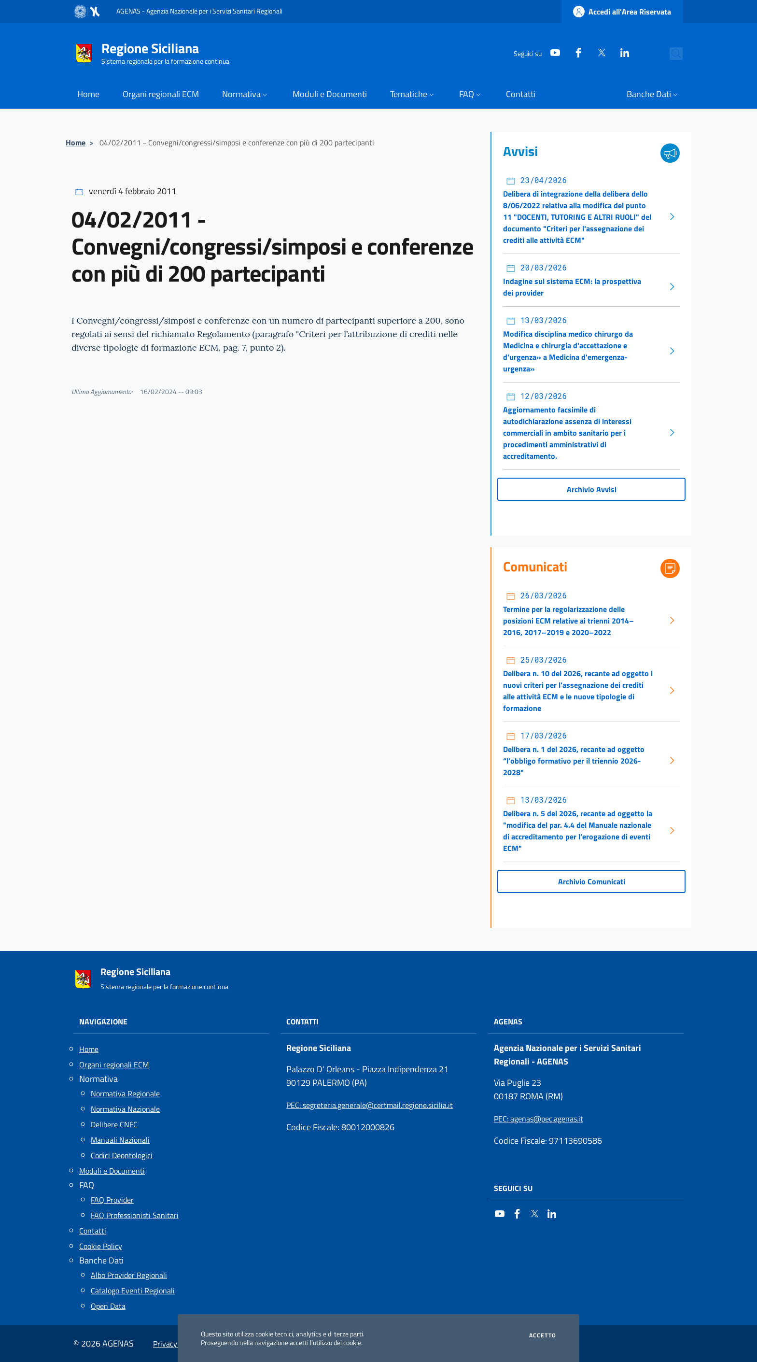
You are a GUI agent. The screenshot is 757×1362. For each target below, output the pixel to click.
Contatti (92, 1230)
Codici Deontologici (122, 1155)
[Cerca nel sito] (671, 53)
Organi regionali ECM (114, 1064)
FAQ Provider (112, 1200)
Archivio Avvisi (592, 489)
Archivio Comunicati (591, 881)
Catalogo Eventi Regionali (133, 1290)
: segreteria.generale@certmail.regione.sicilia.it (369, 1105)
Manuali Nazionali (120, 1140)
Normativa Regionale (125, 1093)
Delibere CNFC (114, 1124)
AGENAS (508, 1021)
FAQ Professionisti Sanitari (135, 1215)
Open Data (108, 1306)
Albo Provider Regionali (129, 1275)
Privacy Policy (175, 1343)
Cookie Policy (100, 1246)
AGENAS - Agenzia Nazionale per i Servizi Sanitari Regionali (199, 11)
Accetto (542, 1335)
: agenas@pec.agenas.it (538, 1118)
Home (75, 142)
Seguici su (513, 1188)
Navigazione (103, 1021)
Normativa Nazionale (125, 1109)
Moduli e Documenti (112, 1171)
